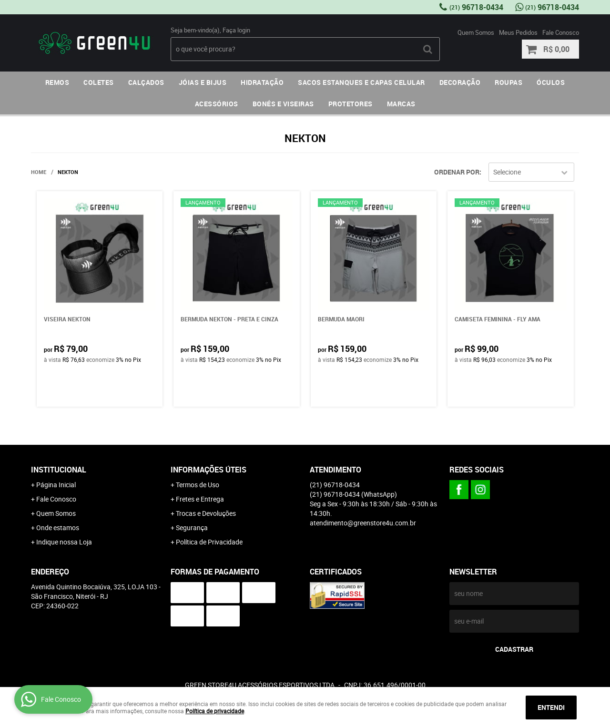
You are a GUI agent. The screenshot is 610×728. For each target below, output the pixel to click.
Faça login (236, 30)
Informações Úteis (208, 469)
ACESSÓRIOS (216, 103)
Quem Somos (476, 32)
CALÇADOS (146, 82)
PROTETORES (350, 103)
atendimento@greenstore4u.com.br (363, 522)
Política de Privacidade (209, 541)
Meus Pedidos (518, 32)
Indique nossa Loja (64, 541)
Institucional (58, 469)
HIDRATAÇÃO (262, 82)
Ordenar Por (456, 171)
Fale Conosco (560, 32)
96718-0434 (476, 7)
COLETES (98, 82)
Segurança (192, 527)
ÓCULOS (551, 82)
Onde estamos (57, 527)
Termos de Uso (197, 484)
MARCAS (401, 103)
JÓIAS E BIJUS (203, 82)
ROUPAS (508, 82)
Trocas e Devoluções (206, 513)
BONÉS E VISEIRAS (283, 103)
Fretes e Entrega (200, 498)
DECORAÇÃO (460, 82)
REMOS (57, 82)
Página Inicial (56, 484)
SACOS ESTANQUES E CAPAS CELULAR (361, 82)
